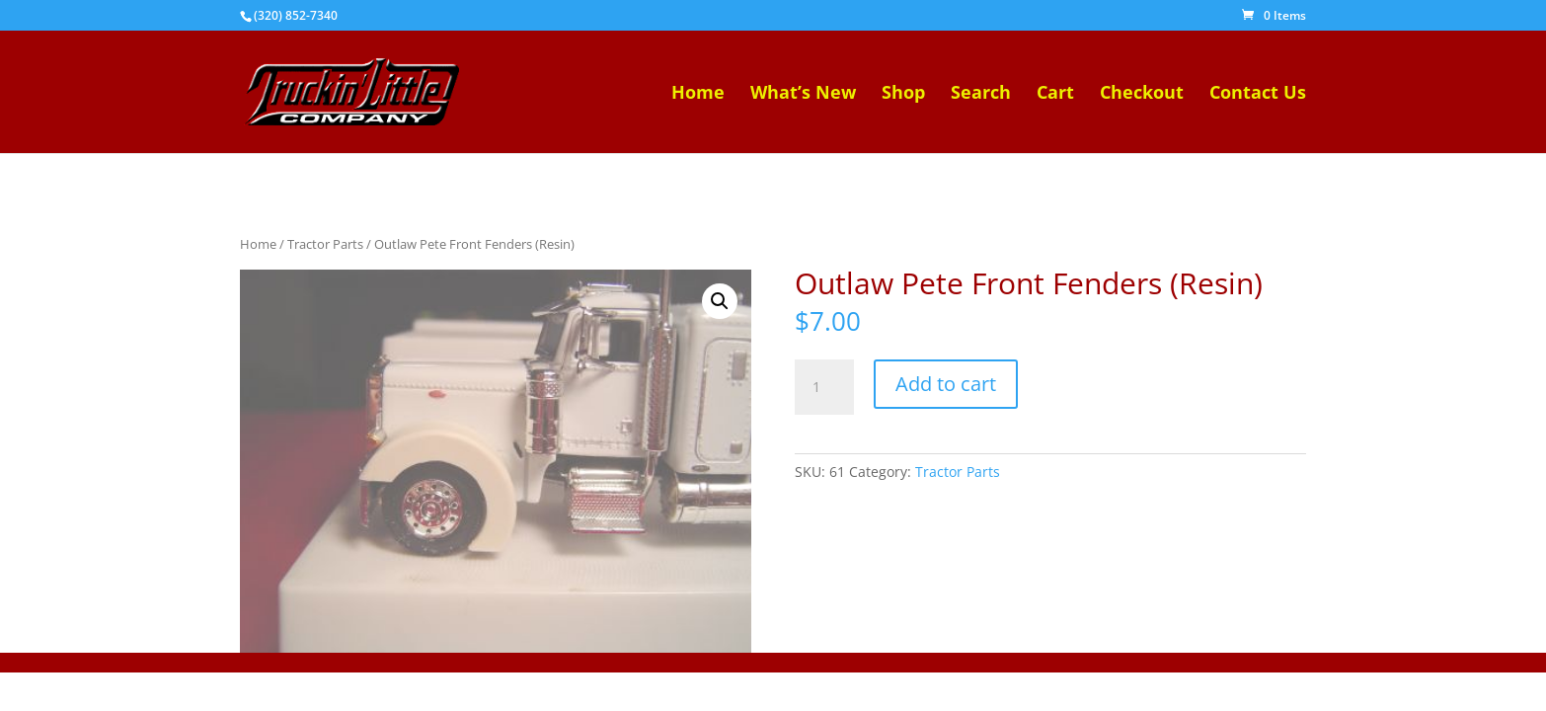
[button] (719, 301)
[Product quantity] (824, 387)
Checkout (1142, 94)
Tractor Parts (325, 244)
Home (698, 94)
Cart (1055, 94)
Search (981, 94)
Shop (903, 94)
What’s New (803, 94)
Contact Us (1257, 94)
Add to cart (945, 383)
